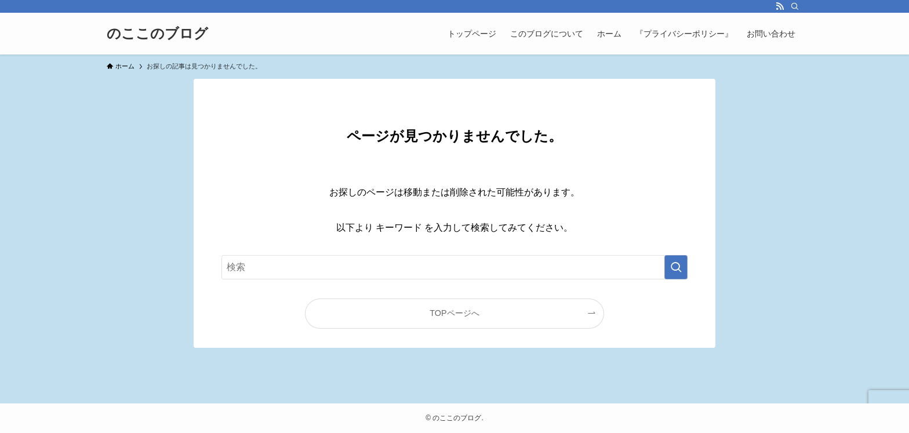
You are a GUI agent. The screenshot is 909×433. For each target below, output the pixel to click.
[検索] (794, 6)
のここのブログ (157, 34)
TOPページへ (454, 313)
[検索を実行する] (676, 267)
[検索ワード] (454, 267)
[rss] (779, 6)
